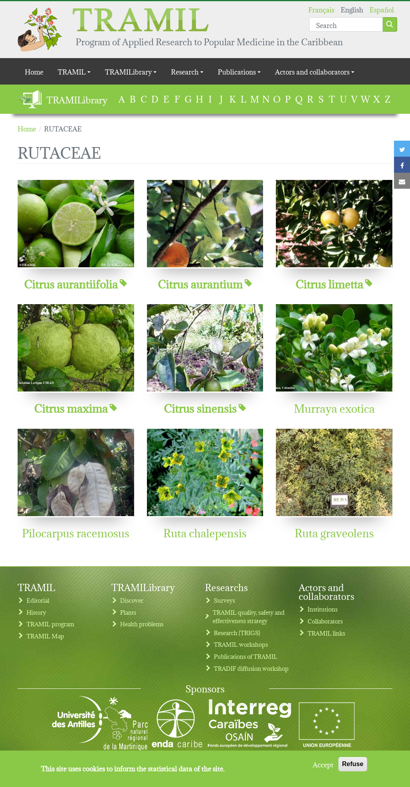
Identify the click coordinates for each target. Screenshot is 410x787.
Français (321, 9)
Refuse (352, 768)
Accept (323, 768)
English (352, 9)
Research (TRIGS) (237, 632)
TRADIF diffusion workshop (251, 668)
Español (382, 9)
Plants (128, 612)
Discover (131, 600)
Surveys (224, 600)
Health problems (141, 623)
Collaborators (325, 621)
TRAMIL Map (45, 635)
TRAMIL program (50, 623)
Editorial (37, 600)
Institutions (323, 608)
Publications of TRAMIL (245, 656)
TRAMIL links (326, 633)
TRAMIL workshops (241, 644)
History (36, 612)
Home (34, 71)
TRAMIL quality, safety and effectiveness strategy (249, 616)
